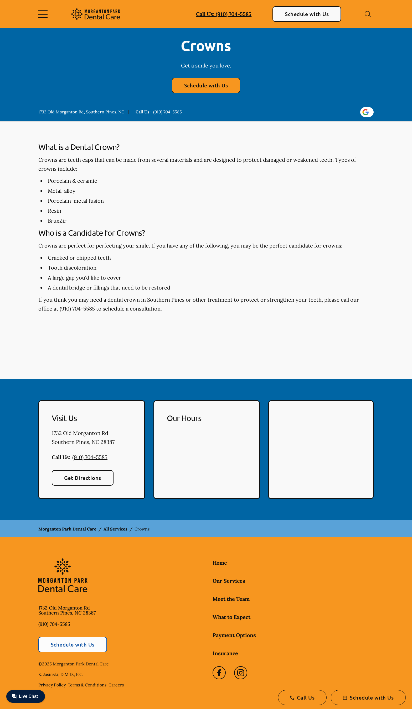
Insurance (225, 653)
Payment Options (234, 635)
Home (220, 562)
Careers (116, 684)
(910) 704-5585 (167, 111)
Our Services (229, 580)
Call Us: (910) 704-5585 (223, 14)
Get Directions (82, 477)
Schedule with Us (307, 13)
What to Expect (231, 617)
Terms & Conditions (87, 684)
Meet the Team (231, 599)
